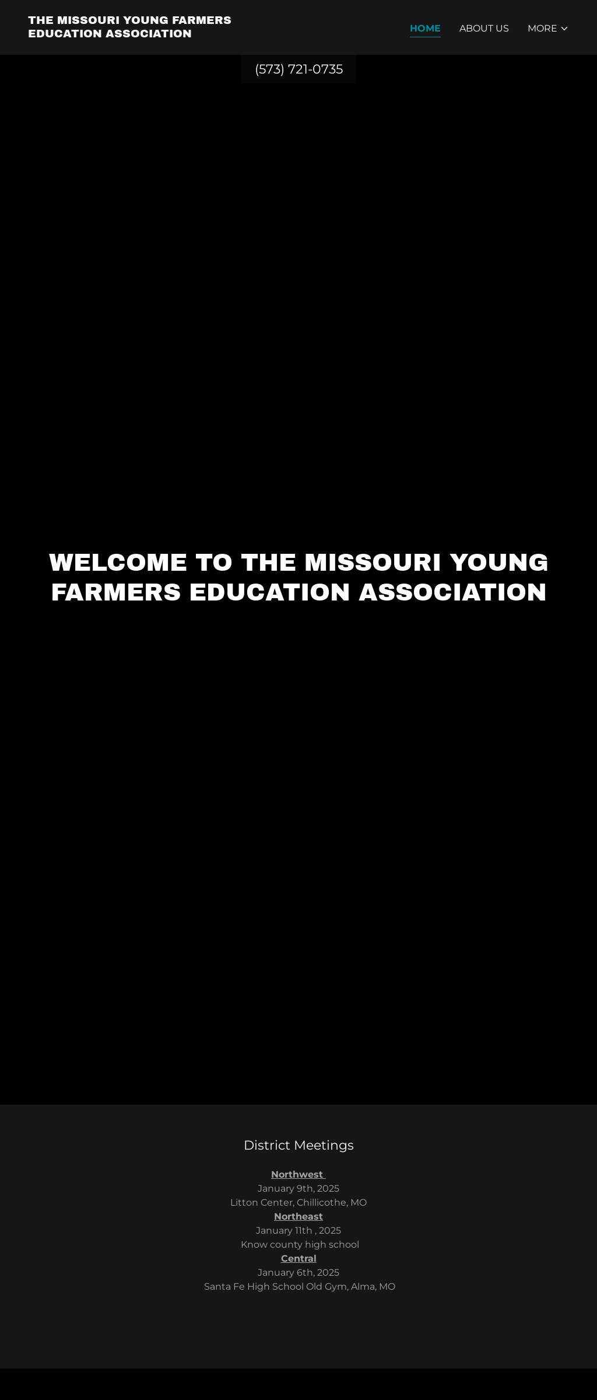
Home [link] (425, 28)
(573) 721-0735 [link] (299, 69)
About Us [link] (484, 28)
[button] (548, 29)
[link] (158, 34)
